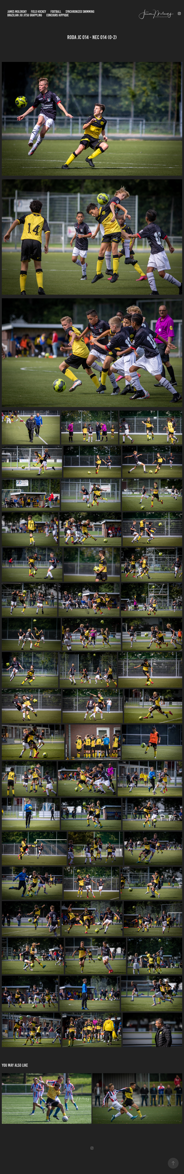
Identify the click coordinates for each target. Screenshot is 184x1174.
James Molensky (17, 12)
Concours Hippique (57, 15)
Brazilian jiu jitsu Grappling (24, 15)
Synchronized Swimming (80, 12)
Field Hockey (38, 12)
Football (55, 12)
